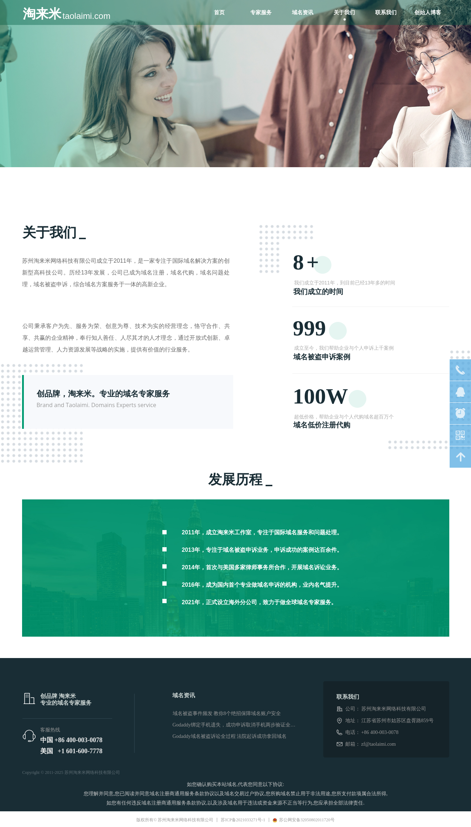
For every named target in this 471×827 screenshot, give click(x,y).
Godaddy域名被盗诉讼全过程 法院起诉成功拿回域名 (230, 736)
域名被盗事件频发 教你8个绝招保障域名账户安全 (227, 713)
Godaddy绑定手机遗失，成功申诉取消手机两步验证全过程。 (236, 725)
